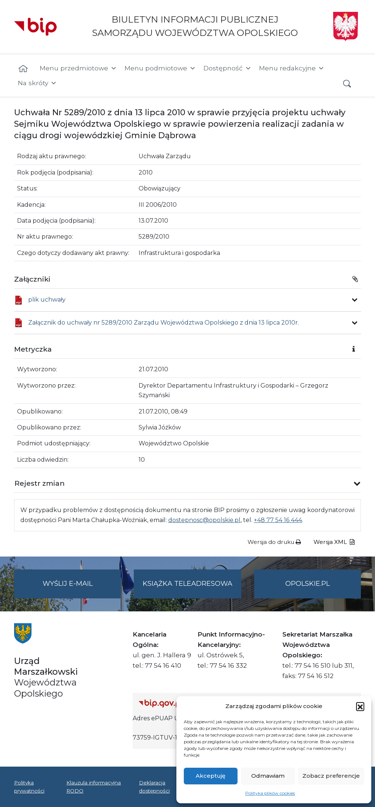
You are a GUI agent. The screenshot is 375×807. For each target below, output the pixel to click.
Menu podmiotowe (160, 68)
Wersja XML (334, 541)
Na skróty (37, 83)
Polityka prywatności (29, 787)
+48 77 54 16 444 (278, 520)
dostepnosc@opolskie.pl (204, 520)
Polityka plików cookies (270, 793)
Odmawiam (268, 775)
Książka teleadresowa (187, 583)
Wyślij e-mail (82, 588)
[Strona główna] (23, 69)
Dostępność (227, 68)
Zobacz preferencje (331, 775)
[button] (360, 706)
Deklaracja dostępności (154, 787)
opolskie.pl (307, 583)
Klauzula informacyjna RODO (93, 787)
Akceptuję (210, 775)
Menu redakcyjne (292, 68)
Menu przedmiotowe (78, 68)
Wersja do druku (274, 541)
